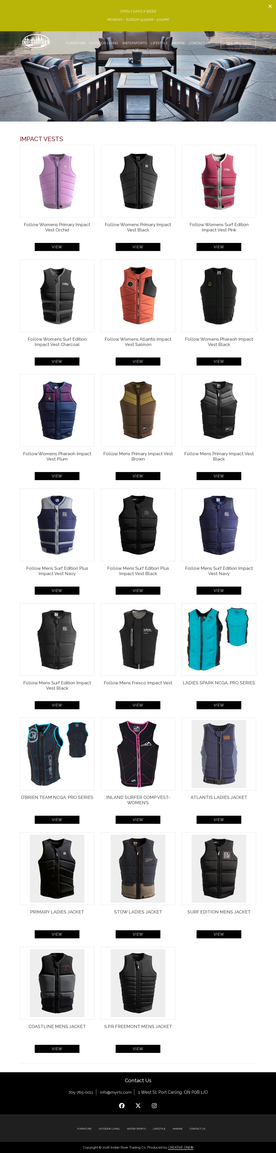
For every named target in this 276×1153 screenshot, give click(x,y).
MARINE (178, 1128)
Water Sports (136, 1128)
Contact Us (198, 43)
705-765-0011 (79, 1092)
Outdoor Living (103, 43)
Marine (177, 43)
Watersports (134, 43)
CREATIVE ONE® (180, 1147)
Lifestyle (159, 43)
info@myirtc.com (116, 1092)
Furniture (75, 43)
